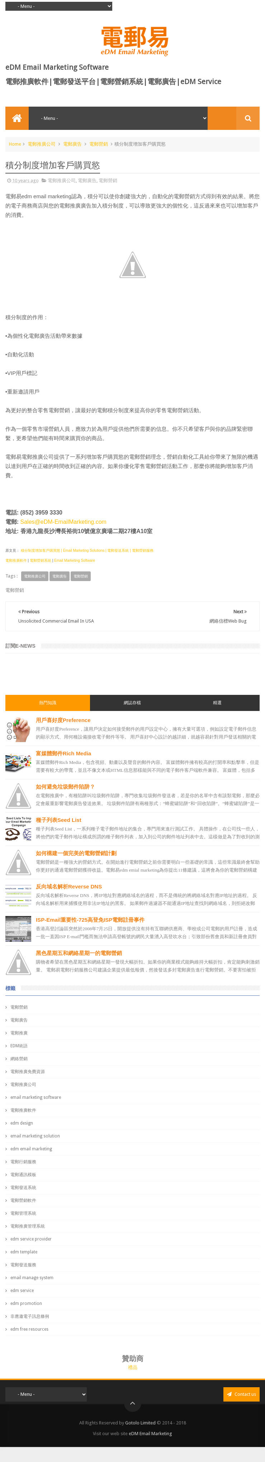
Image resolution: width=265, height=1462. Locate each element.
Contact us (241, 1394)
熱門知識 (47, 702)
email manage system (31, 1277)
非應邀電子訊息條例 (29, 1316)
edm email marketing (31, 1148)
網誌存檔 (132, 702)
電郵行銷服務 (23, 1161)
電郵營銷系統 (40, 560)
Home (15, 144)
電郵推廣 (19, 1032)
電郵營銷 (98, 144)
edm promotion (26, 1303)
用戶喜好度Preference (63, 720)
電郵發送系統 (23, 1187)
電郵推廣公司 (42, 144)
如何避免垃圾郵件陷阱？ (65, 787)
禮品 (132, 1367)
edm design (21, 1123)
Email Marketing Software (74, 560)
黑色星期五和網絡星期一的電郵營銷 (79, 953)
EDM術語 (19, 1045)
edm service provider (31, 1239)
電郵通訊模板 (23, 1174)
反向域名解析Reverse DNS (69, 886)
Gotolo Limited (140, 1423)
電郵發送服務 (23, 1264)
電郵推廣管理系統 (27, 1226)
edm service (22, 1290)
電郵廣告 (72, 144)
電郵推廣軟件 (16, 560)
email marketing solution (35, 1136)
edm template (23, 1251)
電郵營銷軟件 (23, 1200)
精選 (217, 702)
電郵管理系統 (23, 1213)
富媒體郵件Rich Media (63, 753)
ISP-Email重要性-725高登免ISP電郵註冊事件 (90, 920)
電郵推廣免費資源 (27, 1071)
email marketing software (35, 1097)
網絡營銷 (19, 1058)
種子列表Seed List (58, 820)
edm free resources (29, 1329)
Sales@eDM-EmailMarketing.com (63, 522)
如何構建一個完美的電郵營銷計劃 (76, 853)
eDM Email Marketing (150, 1433)
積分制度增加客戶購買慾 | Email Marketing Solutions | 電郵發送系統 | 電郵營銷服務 (86, 550)
